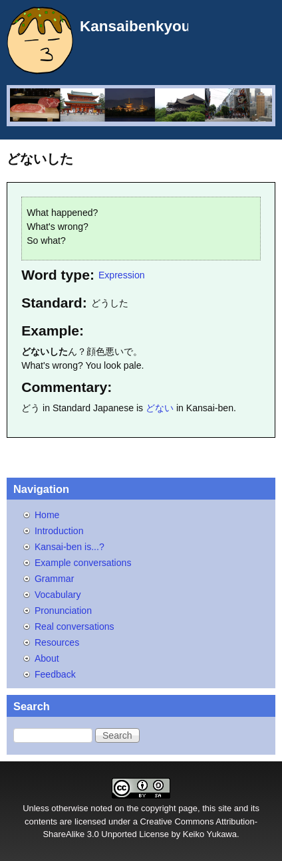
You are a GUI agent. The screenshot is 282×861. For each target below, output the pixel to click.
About (47, 658)
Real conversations (74, 626)
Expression (121, 275)
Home (47, 515)
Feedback (55, 674)
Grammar (54, 578)
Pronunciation (63, 610)
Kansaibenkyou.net (148, 26)
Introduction (59, 531)
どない (160, 408)
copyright (158, 808)
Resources (57, 642)
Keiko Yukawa (210, 834)
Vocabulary (58, 594)
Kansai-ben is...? (69, 546)
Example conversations (83, 562)
